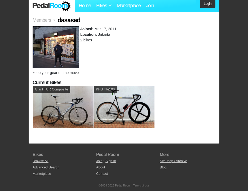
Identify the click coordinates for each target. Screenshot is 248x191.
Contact (102, 174)
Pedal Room (52, 6)
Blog (163, 167)
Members (42, 20)
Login (207, 4)
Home (85, 5)
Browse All (40, 161)
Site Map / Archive (173, 161)
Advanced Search (46, 167)
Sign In (110, 161)
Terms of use (141, 185)
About (100, 167)
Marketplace (128, 5)
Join (150, 5)
